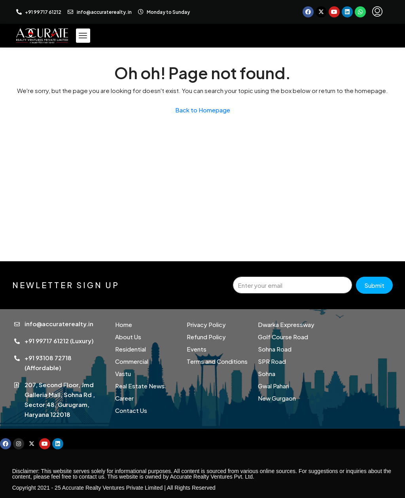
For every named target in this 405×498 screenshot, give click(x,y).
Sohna (266, 373)
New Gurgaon (277, 398)
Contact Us (131, 410)
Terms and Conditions (217, 361)
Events (196, 349)
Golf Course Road (283, 336)
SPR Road (272, 361)
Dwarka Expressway (286, 324)
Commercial (131, 361)
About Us (128, 336)
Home (123, 324)
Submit (374, 285)
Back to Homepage (202, 110)
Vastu (123, 373)
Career (124, 398)
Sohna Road (274, 349)
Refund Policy (206, 336)
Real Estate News (140, 386)
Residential (130, 349)
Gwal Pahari (273, 386)
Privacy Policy (206, 324)
